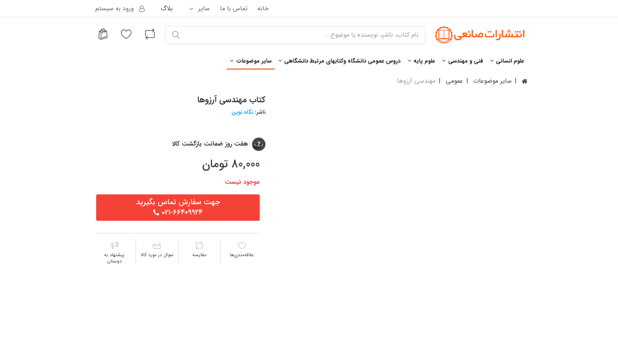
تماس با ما (234, 8)
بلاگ (167, 8)
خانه (263, 8)
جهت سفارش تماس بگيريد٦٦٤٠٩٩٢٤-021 (178, 207)
